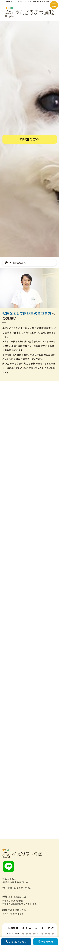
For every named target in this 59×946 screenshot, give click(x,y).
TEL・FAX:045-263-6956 (16, 888)
